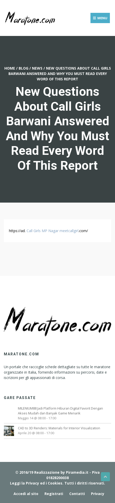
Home (9, 68)
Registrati (53, 493)
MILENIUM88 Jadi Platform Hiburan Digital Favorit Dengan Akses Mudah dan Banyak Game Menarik (60, 410)
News (37, 68)
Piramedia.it (77, 472)
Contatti (77, 493)
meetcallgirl (69, 230)
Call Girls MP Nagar (43, 230)
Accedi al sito (26, 493)
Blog (23, 68)
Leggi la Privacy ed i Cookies (36, 483)
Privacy (97, 493)
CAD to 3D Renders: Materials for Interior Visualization (59, 428)
